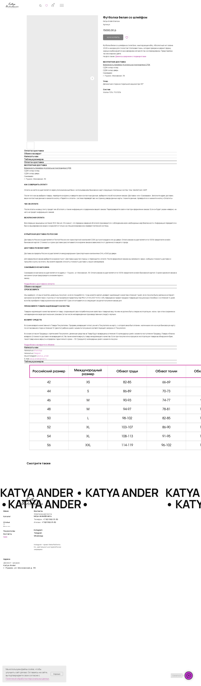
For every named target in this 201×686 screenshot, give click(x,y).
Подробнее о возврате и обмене (39, 344)
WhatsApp (38, 350)
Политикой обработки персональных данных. (27, 678)
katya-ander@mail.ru (38, 358)
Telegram (37, 353)
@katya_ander (43, 356)
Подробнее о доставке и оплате (39, 284)
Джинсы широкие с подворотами (130, 56)
